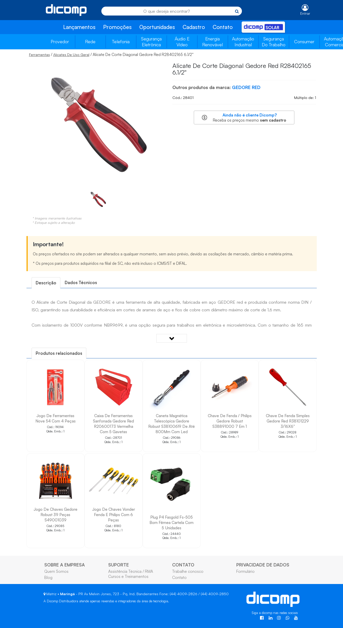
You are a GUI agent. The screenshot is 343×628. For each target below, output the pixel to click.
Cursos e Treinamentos (128, 576)
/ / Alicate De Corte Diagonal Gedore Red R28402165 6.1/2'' (111, 54)
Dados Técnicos (81, 282)
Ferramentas (39, 54)
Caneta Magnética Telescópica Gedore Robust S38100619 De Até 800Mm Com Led (171, 423)
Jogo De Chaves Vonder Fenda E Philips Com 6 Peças (113, 514)
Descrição (46, 282)
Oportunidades (157, 27)
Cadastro (194, 27)
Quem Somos (56, 571)
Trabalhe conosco (187, 571)
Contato (223, 27)
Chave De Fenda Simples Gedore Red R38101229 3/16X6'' (288, 421)
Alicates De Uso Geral (71, 54)
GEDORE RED (246, 87)
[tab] (46, 282)
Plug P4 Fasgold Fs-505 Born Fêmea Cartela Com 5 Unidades (171, 522)
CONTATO (183, 564)
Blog (48, 577)
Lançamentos (79, 27)
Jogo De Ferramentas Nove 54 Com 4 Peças (55, 418)
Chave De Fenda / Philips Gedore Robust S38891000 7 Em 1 (230, 421)
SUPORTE (118, 564)
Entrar (305, 13)
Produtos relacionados (59, 353)
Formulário (245, 571)
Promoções (117, 27)
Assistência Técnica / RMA (130, 571)
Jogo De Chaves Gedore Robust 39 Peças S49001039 (55, 514)
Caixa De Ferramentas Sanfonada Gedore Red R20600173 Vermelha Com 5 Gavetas (113, 423)
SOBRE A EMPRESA (64, 564)
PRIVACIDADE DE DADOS (262, 564)
